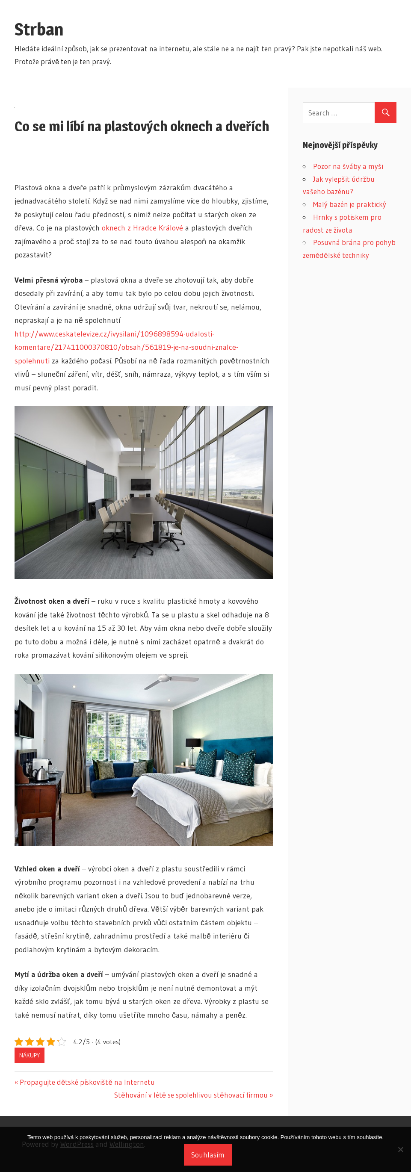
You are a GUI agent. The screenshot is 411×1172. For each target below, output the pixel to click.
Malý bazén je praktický (349, 204)
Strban (39, 29)
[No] (400, 1149)
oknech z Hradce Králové (142, 228)
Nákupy (29, 1055)
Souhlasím (208, 1154)
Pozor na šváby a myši (348, 166)
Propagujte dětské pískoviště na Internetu (87, 1082)
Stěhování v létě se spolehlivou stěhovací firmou (190, 1094)
